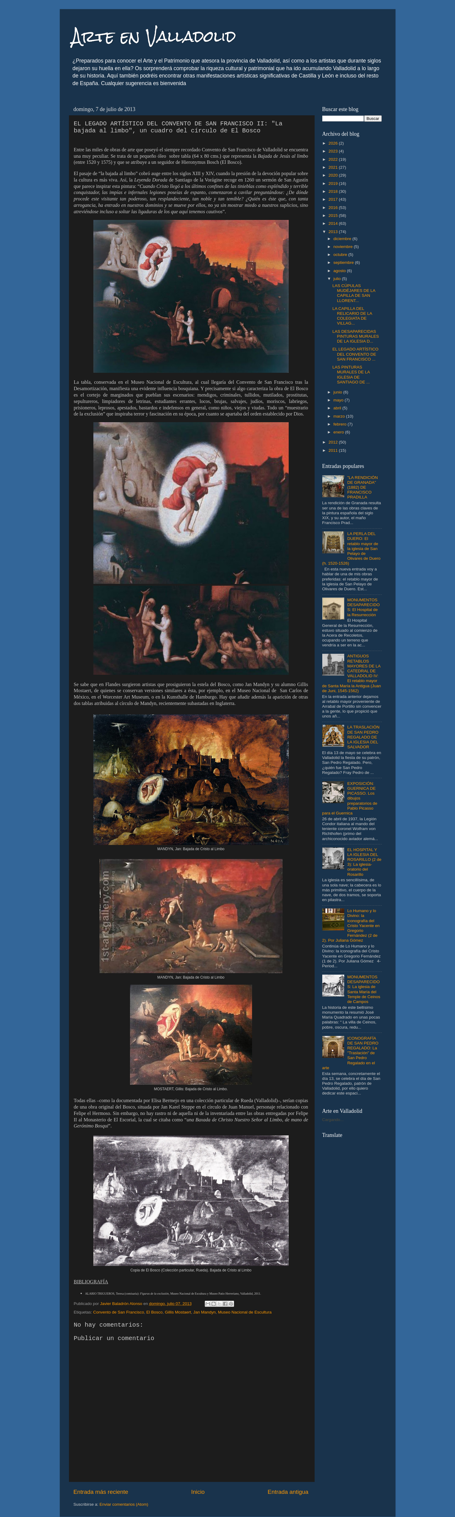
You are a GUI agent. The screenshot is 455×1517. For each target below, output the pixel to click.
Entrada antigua (288, 1492)
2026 (333, 143)
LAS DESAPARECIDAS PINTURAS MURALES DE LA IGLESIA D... (355, 336)
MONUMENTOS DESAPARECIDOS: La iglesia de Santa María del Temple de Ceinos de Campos (363, 989)
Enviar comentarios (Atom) (123, 1504)
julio (338, 278)
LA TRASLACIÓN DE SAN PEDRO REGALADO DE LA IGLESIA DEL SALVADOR (363, 737)
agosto (340, 270)
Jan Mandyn (204, 1312)
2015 (333, 215)
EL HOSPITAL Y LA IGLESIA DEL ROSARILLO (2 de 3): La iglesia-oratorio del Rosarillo (364, 862)
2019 (333, 183)
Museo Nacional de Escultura (245, 1312)
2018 (333, 191)
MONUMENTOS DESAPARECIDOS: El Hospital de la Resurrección (363, 607)
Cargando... (333, 1119)
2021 (333, 167)
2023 (333, 151)
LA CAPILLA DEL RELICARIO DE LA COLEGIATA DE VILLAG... (352, 316)
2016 (333, 207)
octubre (341, 254)
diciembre (343, 238)
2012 (333, 442)
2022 (333, 159)
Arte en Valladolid (154, 36)
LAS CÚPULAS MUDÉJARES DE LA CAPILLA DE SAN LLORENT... (353, 293)
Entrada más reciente (101, 1492)
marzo (340, 416)
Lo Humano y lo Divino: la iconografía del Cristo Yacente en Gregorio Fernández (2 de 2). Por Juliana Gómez (351, 925)
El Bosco (154, 1312)
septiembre (344, 262)
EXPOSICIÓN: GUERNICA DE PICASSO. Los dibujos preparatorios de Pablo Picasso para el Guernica (349, 798)
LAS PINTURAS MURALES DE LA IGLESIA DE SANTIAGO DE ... (351, 374)
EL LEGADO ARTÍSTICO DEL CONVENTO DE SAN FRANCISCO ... (355, 354)
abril (338, 408)
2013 (333, 231)
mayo (339, 400)
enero (339, 432)
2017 (333, 199)
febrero (341, 424)
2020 (333, 175)
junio (338, 392)
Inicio (198, 1492)
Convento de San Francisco (118, 1312)
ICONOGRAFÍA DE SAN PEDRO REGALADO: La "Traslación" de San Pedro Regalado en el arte (350, 1053)
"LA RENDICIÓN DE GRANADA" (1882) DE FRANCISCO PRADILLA (362, 487)
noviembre (344, 246)
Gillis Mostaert (178, 1312)
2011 (333, 450)
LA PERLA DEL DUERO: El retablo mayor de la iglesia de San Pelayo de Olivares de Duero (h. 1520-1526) (351, 548)
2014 (333, 223)
